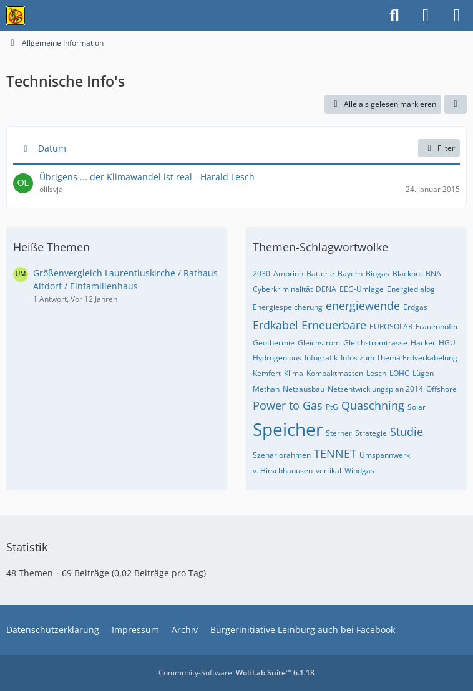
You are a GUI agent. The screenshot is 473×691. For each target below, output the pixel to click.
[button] (455, 104)
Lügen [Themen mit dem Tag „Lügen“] (423, 373)
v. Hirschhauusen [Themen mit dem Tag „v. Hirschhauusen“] (283, 470)
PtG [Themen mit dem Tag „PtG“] (332, 407)
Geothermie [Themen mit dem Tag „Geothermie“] (274, 342)
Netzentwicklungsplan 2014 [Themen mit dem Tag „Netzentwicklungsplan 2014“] (375, 389)
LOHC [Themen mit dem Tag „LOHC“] (399, 373)
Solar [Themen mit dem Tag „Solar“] (416, 407)
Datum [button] (52, 148)
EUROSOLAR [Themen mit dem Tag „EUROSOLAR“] (390, 326)
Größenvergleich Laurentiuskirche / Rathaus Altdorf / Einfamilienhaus (125, 279)
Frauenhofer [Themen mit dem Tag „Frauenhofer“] (437, 326)
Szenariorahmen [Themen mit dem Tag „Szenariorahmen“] (282, 455)
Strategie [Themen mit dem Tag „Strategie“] (371, 433)
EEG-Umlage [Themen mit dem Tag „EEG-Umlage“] (361, 289)
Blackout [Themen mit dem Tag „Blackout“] (407, 273)
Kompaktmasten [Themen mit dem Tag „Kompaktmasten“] (334, 373)
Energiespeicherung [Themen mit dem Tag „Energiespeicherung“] (288, 307)
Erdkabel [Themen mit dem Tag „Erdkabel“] (275, 324)
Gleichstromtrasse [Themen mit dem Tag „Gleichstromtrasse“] (375, 342)
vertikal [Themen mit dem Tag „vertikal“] (328, 470)
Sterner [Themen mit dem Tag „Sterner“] (339, 433)
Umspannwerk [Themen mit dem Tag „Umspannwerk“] (384, 455)
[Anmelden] (425, 15)
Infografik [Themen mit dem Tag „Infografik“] (321, 357)
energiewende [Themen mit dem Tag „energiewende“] (363, 305)
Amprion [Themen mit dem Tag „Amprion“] (288, 273)
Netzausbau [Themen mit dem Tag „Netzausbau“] (303, 389)
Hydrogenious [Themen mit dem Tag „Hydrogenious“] (277, 357)
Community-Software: (236, 672)
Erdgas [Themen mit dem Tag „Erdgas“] (415, 307)
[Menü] (456, 15)
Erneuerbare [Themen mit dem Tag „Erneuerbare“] (333, 324)
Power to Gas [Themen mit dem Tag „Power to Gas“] (288, 405)
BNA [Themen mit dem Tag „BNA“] (433, 273)
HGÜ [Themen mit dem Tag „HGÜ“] (447, 342)
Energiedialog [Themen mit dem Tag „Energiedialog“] (411, 289)
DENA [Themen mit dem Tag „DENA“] (326, 289)
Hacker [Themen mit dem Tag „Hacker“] (423, 342)
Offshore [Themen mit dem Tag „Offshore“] (441, 389)
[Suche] (394, 15)
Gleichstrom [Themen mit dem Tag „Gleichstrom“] (319, 342)
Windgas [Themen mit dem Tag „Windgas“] (359, 470)
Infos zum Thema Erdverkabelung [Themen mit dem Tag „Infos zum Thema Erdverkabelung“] (399, 357)
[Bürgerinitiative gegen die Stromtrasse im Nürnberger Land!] (15, 15)
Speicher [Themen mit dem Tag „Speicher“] (288, 429)
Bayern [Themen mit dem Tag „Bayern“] (350, 273)
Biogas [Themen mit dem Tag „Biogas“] (377, 273)
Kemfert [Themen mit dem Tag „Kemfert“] (267, 373)
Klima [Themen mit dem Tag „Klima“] (293, 373)
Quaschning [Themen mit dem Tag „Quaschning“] (372, 405)
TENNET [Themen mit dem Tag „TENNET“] (335, 453)
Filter (439, 148)
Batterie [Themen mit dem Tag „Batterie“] (320, 273)
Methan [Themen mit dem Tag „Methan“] (266, 389)
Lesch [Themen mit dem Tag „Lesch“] (376, 373)
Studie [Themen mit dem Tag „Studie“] (406, 431)
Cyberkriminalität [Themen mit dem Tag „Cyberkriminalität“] (283, 289)
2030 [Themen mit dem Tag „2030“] (261, 273)
